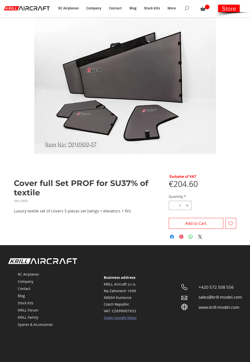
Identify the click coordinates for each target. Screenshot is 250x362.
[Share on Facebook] (172, 237)
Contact (24, 288)
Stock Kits (26, 303)
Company (25, 281)
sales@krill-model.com (220, 297)
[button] (68, 8)
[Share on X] (200, 237)
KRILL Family (28, 317)
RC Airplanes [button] (28, 274)
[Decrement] (172, 205)
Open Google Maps (120, 317)
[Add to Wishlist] (230, 223)
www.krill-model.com (219, 307)
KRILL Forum (28, 310)
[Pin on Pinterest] (181, 237)
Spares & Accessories (35, 324)
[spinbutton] (180, 205)
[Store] (229, 8)
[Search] (187, 8)
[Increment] (188, 205)
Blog (21, 295)
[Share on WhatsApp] (191, 237)
